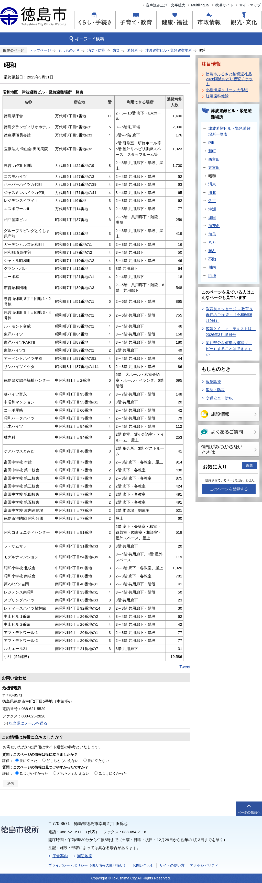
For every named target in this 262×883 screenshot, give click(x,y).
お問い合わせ (143, 865)
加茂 (212, 234)
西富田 (214, 159)
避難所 (132, 50)
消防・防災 (96, 50)
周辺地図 (84, 856)
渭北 (212, 192)
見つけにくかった (112, 773)
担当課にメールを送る (28, 723)
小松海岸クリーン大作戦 (227, 90)
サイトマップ (250, 5)
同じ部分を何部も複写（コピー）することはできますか (229, 348)
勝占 (212, 251)
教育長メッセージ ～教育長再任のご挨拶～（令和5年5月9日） (229, 314)
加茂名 (214, 226)
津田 (212, 217)
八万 (212, 242)
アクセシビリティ (204, 865)
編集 (249, 465)
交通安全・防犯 (219, 398)
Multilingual (200, 5)
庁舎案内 (60, 856)
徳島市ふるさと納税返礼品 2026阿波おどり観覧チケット (230, 79)
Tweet (184, 667)
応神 (212, 275)
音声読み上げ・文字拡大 (165, 5)
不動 (212, 259)
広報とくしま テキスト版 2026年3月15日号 (231, 332)
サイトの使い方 (171, 865)
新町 (212, 151)
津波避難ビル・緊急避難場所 (168, 50)
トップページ (40, 50)
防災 (116, 50)
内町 (212, 142)
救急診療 (213, 381)
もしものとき (69, 50)
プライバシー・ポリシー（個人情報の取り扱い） (87, 865)
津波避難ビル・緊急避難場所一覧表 (229, 131)
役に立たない (98, 761)
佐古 (212, 201)
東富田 (214, 167)
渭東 (212, 184)
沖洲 (212, 209)
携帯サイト (224, 5)
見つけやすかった (33, 773)
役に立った (28, 761)
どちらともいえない (62, 761)
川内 (212, 267)
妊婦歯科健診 (217, 96)
